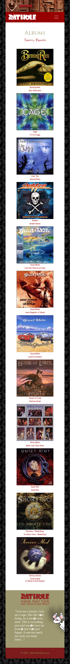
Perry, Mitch (35, 442)
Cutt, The (35, 176)
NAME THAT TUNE (35, 602)
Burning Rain (35, 87)
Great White (35, 265)
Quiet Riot (35, 487)
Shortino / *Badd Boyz (35, 531)
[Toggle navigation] (56, 17)
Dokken (35, 221)
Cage (35, 132)
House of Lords (35, 398)
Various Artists (35, 576)
